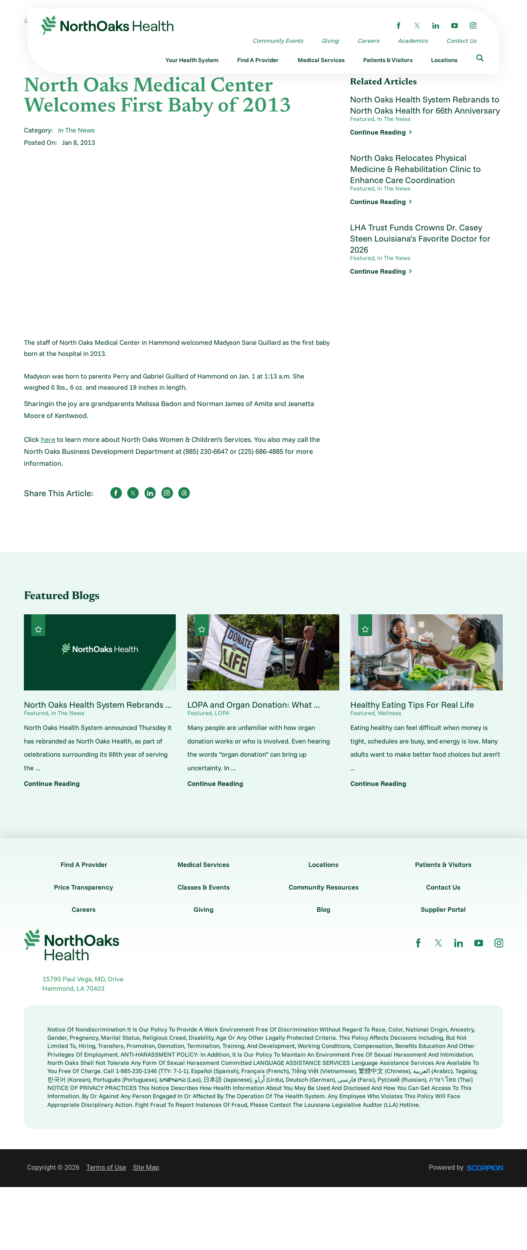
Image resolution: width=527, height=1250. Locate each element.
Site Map (146, 1167)
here (48, 439)
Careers (84, 909)
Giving (204, 909)
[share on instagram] (167, 493)
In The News (76, 130)
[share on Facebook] (116, 493)
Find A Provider (84, 864)
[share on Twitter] (133, 493)
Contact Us (443, 887)
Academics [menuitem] (413, 40)
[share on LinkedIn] (150, 493)
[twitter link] (417, 25)
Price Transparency (83, 887)
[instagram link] (473, 25)
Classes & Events (203, 887)
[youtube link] (454, 25)
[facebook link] (398, 25)
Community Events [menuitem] (277, 40)
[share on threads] (184, 493)
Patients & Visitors (443, 864)
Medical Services (203, 864)
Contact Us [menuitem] (461, 40)
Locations (323, 864)
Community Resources (324, 887)
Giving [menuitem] (330, 40)
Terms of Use (106, 1167)
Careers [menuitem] (368, 40)
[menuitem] (192, 61)
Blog (324, 909)
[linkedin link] (435, 25)
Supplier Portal (443, 909)
